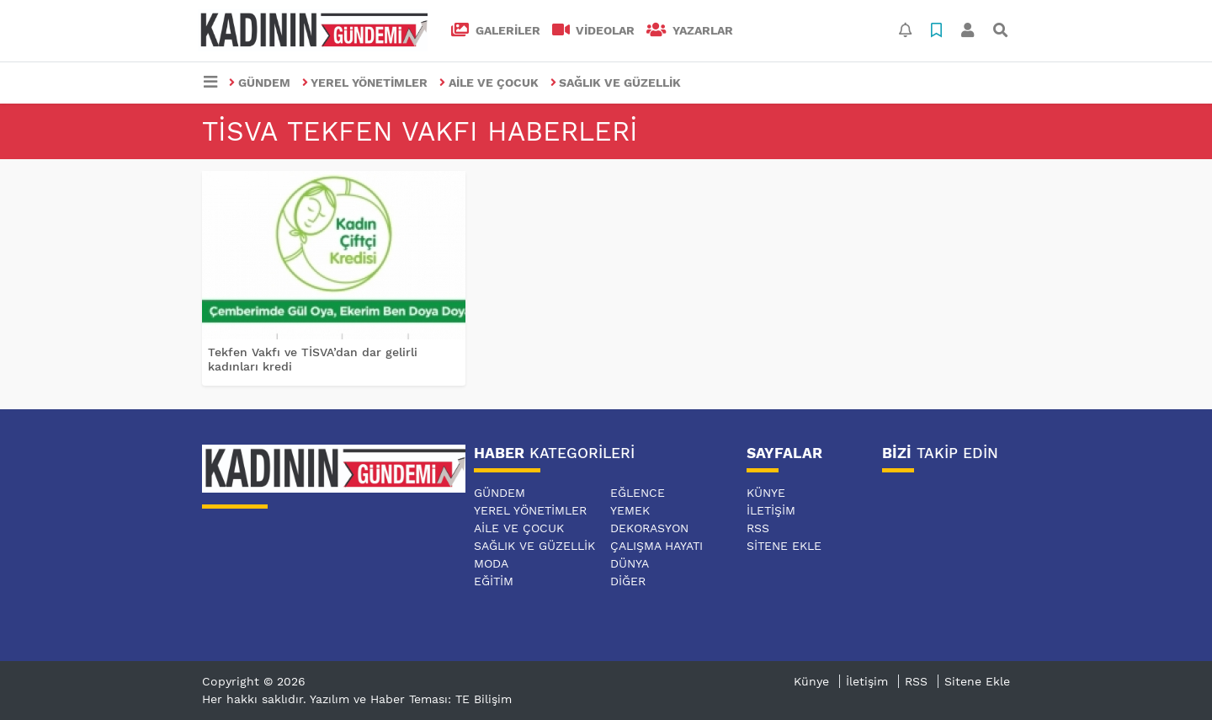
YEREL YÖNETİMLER (365, 82)
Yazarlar (689, 30)
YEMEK (630, 510)
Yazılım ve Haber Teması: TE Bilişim (411, 699)
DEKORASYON (649, 528)
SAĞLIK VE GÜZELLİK (616, 82)
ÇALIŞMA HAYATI (656, 545)
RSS (758, 528)
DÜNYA (629, 563)
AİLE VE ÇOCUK (489, 82)
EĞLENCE (637, 492)
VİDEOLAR (593, 30)
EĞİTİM (493, 581)
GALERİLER (495, 30)
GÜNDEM (259, 82)
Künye (766, 492)
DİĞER (628, 581)
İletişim (771, 510)
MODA (491, 563)
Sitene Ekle (784, 545)
